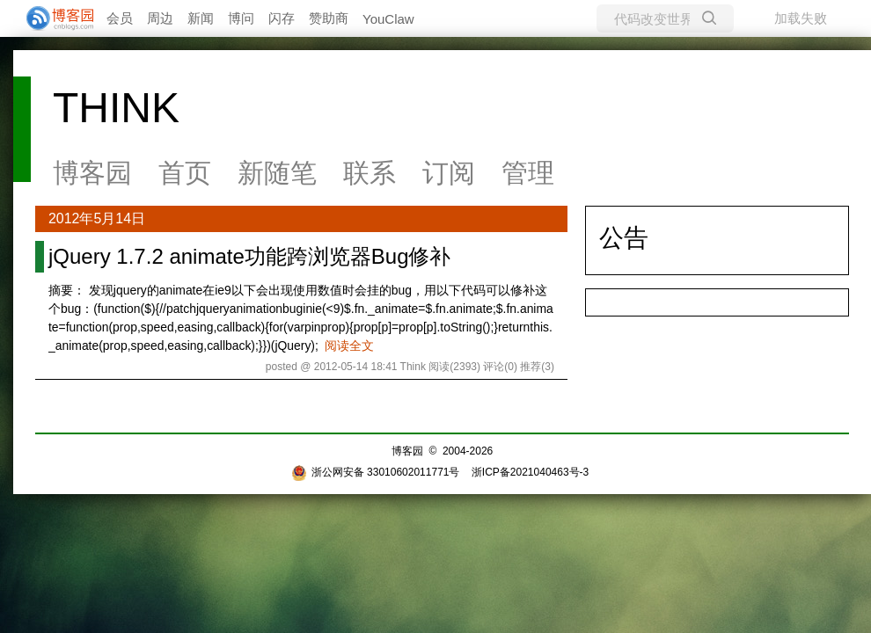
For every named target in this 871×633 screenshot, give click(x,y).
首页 (184, 172)
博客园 (92, 172)
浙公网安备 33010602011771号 (375, 472)
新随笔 (277, 172)
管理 (527, 172)
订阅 (448, 172)
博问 (241, 18)
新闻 (200, 18)
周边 (160, 18)
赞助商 (328, 18)
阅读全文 (349, 345)
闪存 (281, 18)
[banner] (53, 18)
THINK (116, 107)
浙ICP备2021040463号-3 (530, 472)
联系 (369, 172)
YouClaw (388, 18)
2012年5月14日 (96, 218)
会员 (119, 18)
